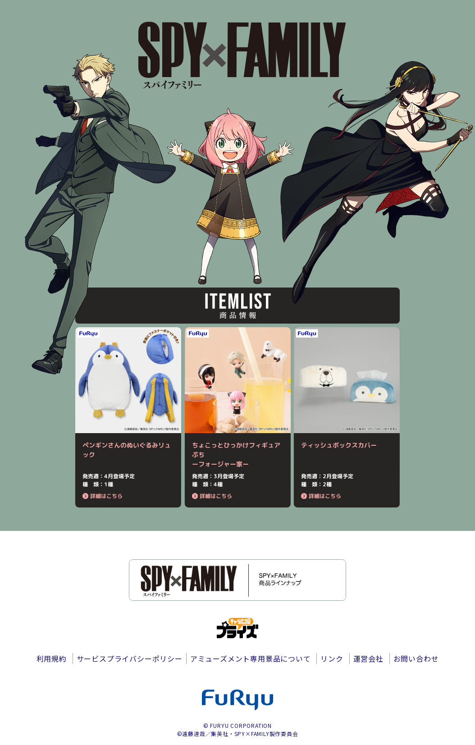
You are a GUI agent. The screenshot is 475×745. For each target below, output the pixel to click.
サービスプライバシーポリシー (130, 658)
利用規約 (52, 658)
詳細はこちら (102, 496)
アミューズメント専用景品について (250, 658)
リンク (331, 658)
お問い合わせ (416, 658)
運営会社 (368, 658)
